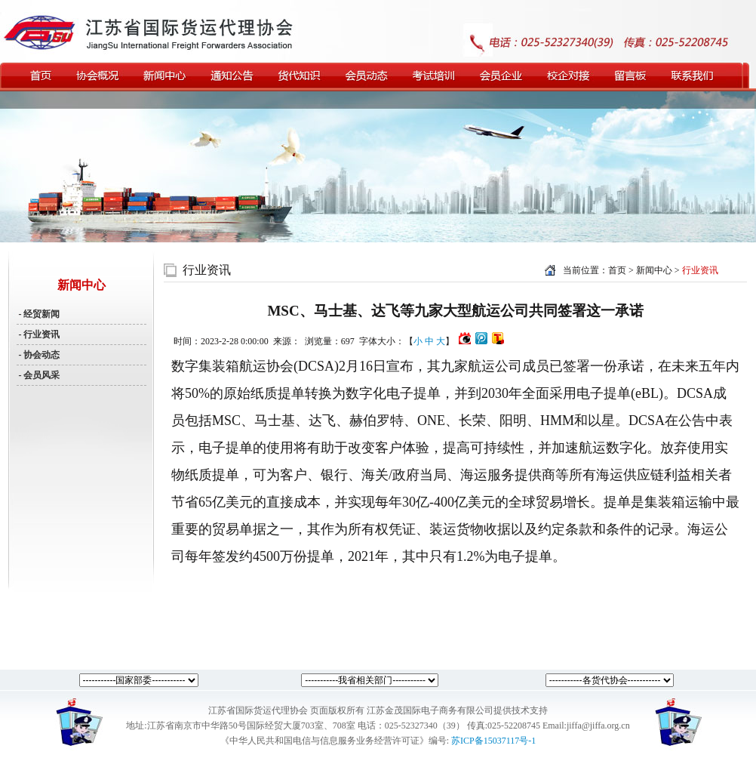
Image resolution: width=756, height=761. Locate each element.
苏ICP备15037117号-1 (493, 740)
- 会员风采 (38, 375)
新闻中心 (655, 270)
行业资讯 (207, 269)
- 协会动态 (38, 355)
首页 (617, 270)
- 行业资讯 (38, 334)
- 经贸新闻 (38, 314)
